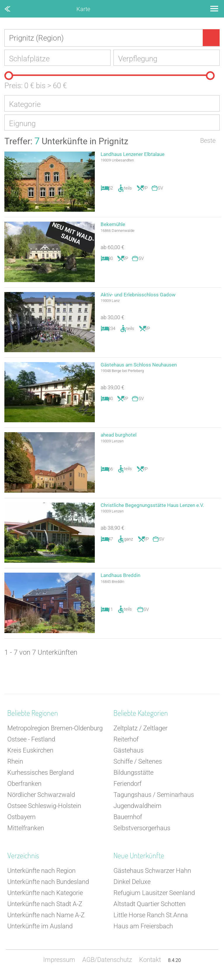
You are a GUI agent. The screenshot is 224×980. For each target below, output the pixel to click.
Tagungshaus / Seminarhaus (153, 798)
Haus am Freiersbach (143, 930)
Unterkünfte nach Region (41, 874)
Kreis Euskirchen (30, 754)
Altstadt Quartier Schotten (149, 908)
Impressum (59, 963)
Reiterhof (126, 743)
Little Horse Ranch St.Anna (150, 919)
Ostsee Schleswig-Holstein (44, 810)
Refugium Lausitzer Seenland (154, 897)
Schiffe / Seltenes (137, 765)
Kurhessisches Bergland (40, 776)
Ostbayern (21, 821)
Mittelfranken (25, 832)
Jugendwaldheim (137, 810)
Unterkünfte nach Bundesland (48, 885)
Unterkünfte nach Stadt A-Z (44, 908)
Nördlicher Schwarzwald (41, 798)
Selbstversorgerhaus (141, 832)
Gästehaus (128, 754)
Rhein (15, 765)
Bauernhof (127, 821)
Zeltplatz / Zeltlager (140, 732)
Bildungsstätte (133, 776)
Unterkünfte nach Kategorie (45, 897)
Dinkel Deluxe (131, 885)
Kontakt (150, 963)
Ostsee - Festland (31, 743)
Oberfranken (24, 787)
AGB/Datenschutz (107, 963)
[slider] (8, 77)
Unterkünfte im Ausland (40, 930)
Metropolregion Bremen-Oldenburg (55, 732)
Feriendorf (127, 787)
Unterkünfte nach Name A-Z (46, 919)
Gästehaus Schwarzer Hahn (152, 874)
